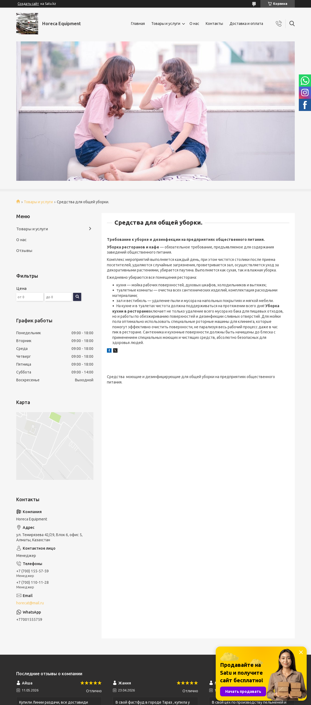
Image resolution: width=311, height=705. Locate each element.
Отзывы (24, 250)
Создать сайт (28, 3)
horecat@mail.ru (30, 603)
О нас (194, 23)
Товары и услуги (165, 23)
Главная (138, 23)
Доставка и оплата (246, 23)
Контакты (214, 23)
